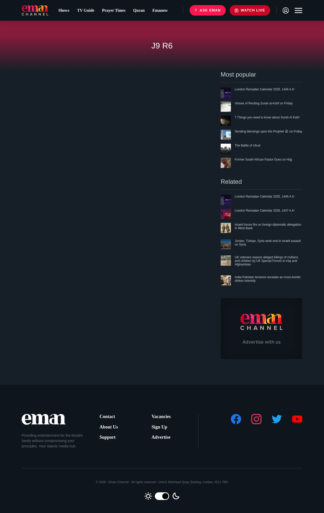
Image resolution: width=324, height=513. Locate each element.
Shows (64, 10)
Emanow (160, 10)
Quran (139, 10)
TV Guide (85, 10)
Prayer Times (114, 10)
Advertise (161, 437)
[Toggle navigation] (297, 10)
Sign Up (159, 427)
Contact (107, 416)
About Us (108, 427)
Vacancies (161, 416)
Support (107, 437)
